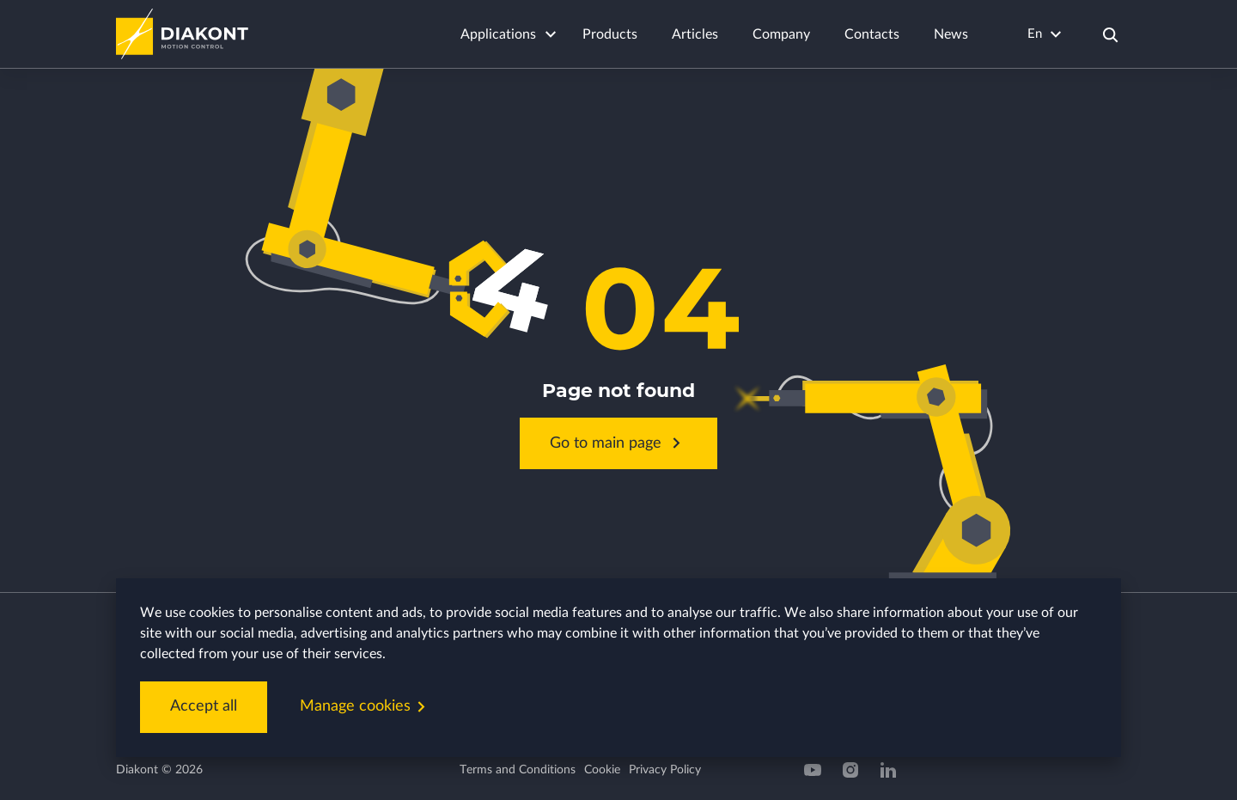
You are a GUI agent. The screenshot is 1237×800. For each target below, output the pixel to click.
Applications (498, 34)
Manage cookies (366, 707)
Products (609, 34)
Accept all (203, 706)
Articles (695, 34)
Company (781, 34)
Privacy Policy (665, 770)
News (951, 34)
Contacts (871, 34)
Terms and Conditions (518, 770)
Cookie (602, 770)
